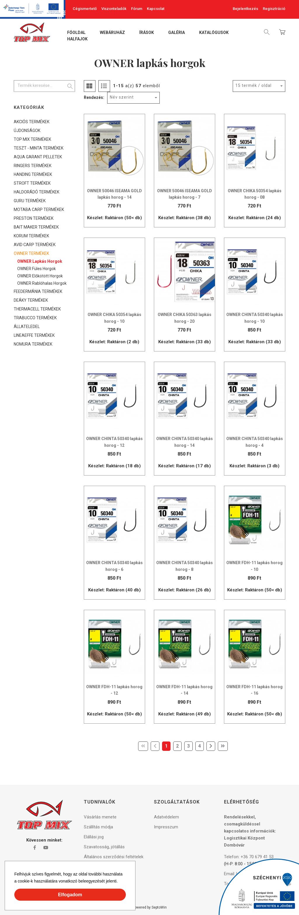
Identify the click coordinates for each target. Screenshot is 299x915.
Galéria (176, 33)
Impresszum (166, 827)
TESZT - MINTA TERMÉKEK (38, 148)
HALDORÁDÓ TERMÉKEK (36, 192)
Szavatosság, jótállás (104, 846)
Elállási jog (94, 837)
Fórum (136, 8)
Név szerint (122, 97)
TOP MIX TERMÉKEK (32, 139)
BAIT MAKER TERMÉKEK (36, 227)
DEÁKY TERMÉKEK (31, 300)
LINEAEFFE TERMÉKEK (34, 335)
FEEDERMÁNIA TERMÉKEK (38, 291)
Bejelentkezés (245, 8)
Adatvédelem (166, 817)
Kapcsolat (155, 8)
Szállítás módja (98, 827)
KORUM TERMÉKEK (31, 236)
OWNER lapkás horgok (39, 261)
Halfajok (77, 39)
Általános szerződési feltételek (113, 856)
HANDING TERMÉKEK (33, 174)
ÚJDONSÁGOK (27, 130)
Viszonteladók (113, 8)
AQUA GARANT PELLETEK (38, 156)
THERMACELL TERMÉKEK (37, 309)
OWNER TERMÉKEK (31, 253)
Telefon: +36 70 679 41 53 (249, 856)
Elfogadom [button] (70, 894)
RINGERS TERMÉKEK (32, 165)
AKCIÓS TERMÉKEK (31, 121)
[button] (120, 882)
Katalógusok (214, 33)
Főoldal (76, 33)
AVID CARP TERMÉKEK (34, 244)
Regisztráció (274, 8)
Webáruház (112, 33)
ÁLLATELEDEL (27, 326)
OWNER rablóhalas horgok (42, 283)
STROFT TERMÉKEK (32, 183)
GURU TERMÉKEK (30, 200)
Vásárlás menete (100, 817)
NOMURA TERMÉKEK (33, 344)
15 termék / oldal (253, 85)
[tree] (44, 233)
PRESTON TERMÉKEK (33, 218)
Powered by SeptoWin (149, 907)
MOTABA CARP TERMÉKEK (39, 209)
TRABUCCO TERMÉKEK (35, 317)
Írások (146, 33)
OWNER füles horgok (36, 268)
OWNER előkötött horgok (40, 276)
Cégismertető (85, 8)
